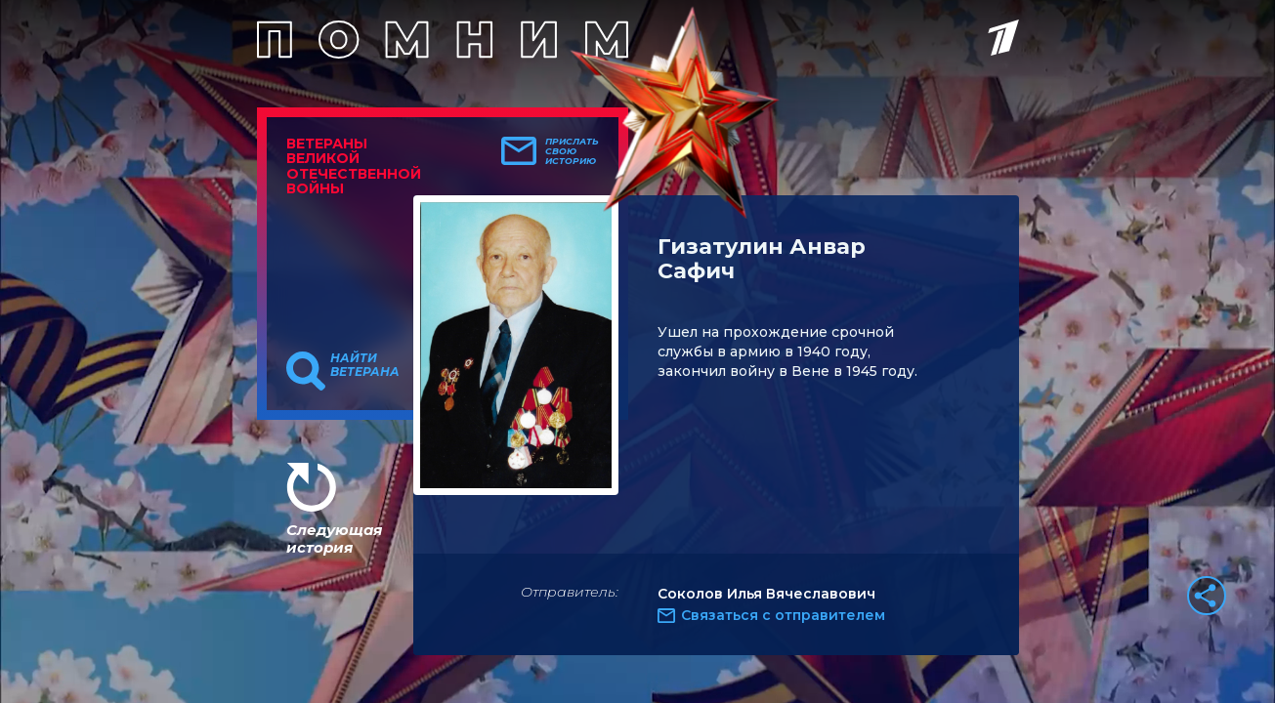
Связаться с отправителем (783, 615)
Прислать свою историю (572, 151)
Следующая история (334, 538)
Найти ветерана (365, 365)
